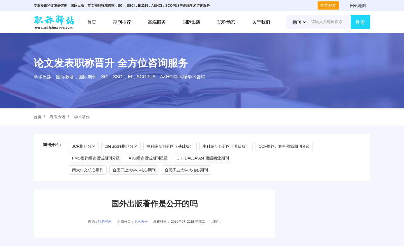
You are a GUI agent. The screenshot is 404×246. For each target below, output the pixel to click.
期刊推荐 (122, 22)
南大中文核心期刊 (88, 170)
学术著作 (82, 117)
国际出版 (192, 22)
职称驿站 (105, 222)
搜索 (360, 22)
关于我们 (261, 22)
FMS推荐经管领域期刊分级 (96, 158)
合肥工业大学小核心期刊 (134, 170)
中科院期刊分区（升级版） (226, 146)
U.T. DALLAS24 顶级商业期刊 (203, 158)
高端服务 (157, 22)
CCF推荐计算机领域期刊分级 (284, 146)
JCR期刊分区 (83, 146)
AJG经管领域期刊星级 (148, 158)
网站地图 (358, 5)
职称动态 (226, 22)
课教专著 (58, 117)
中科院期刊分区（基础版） (170, 146)
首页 (91, 22)
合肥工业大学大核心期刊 (186, 170)
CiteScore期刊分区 (120, 146)
